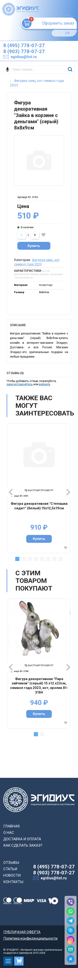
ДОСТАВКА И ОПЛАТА (22, 839)
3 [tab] (30, 559)
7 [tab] (54, 559)
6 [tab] (48, 559)
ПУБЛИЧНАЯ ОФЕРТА (21, 932)
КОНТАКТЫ (13, 882)
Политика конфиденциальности (30, 938)
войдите (44, 384)
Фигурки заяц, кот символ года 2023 (37, 262)
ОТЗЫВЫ (11, 862)
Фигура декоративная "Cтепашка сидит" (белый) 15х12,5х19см (39, 505)
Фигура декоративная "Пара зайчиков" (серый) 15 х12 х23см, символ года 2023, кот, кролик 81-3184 (39, 685)
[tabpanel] (39, 488)
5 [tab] (42, 559)
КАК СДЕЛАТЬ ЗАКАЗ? (22, 845)
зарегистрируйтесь (20, 384)
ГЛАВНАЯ (11, 826)
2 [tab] (23, 559)
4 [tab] (36, 559)
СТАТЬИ (10, 869)
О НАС (8, 832)
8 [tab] (61, 559)
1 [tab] (17, 559)
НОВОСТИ (12, 875)
